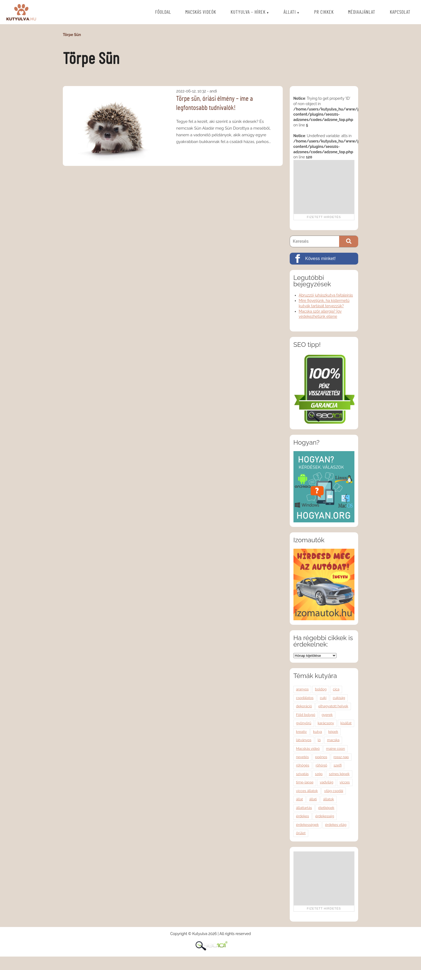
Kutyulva (21, 12)
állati (313, 799)
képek (333, 732)
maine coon (335, 749)
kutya (317, 732)
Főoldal (163, 12)
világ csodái (333, 791)
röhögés (302, 765)
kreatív (301, 732)
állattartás (304, 808)
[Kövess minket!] (324, 259)
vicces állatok (307, 791)
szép (318, 774)
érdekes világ (336, 825)
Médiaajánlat (361, 12)
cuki (323, 698)
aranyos (302, 689)
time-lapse (305, 782)
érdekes (302, 816)
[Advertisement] (323, 187)
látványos (303, 740)
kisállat (346, 723)
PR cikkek (324, 12)
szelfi (337, 765)
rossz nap (341, 757)
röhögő (321, 765)
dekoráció (304, 706)
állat (299, 799)
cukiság (339, 698)
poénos (321, 757)
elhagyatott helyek (333, 706)
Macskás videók (200, 12)
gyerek (327, 715)
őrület (301, 833)
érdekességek (307, 825)
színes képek (339, 774)
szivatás (302, 774)
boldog (320, 689)
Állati (290, 12)
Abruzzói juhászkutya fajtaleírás (326, 295)
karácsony (326, 723)
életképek (326, 808)
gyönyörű (303, 723)
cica (336, 689)
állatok (328, 799)
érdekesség (324, 816)
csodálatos (305, 698)
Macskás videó (308, 749)
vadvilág (326, 782)
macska (333, 740)
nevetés (302, 757)
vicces (345, 782)
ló (319, 740)
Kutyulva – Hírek (248, 12)
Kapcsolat (400, 12)
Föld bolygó (305, 715)
